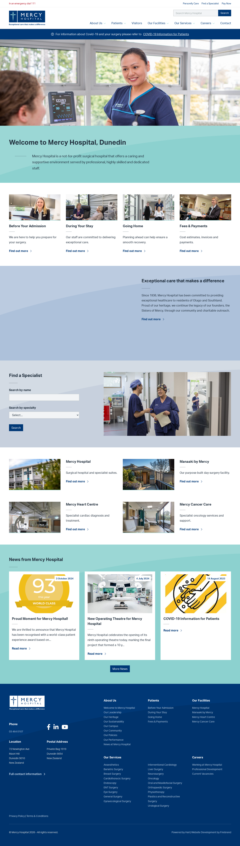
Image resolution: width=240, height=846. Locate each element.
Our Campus (111, 726)
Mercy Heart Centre (203, 716)
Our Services (184, 23)
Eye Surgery (110, 791)
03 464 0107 (16, 731)
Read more (19, 648)
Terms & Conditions (37, 815)
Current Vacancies (202, 773)
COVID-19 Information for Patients (166, 34)
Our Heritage (111, 716)
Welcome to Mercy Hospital (119, 707)
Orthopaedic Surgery (160, 787)
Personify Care (191, 3)
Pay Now (226, 3)
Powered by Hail (181, 832)
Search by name (20, 390)
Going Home (155, 716)
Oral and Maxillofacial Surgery (165, 782)
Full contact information (25, 774)
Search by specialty (22, 407)
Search (224, 12)
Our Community (113, 730)
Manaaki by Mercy (202, 712)
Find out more (18, 251)
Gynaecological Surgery (117, 801)
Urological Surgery (158, 805)
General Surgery (113, 796)
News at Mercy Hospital (117, 744)
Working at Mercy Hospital (207, 764)
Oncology (153, 778)
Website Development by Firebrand (211, 832)
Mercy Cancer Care (203, 721)
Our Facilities (158, 23)
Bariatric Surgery (113, 769)
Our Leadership (112, 712)
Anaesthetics (111, 764)
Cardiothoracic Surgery (117, 778)
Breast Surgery (112, 773)
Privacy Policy (17, 815)
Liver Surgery (155, 769)
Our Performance (114, 739)
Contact (225, 23)
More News (120, 669)
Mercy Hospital (200, 707)
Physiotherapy (156, 791)
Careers (208, 23)
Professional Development (207, 769)
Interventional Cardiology (162, 764)
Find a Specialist (210, 3)
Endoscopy (110, 782)
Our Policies (110, 735)
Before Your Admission (161, 707)
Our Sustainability (114, 721)
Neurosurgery (156, 773)
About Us (98, 23)
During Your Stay (157, 712)
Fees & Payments (158, 721)
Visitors (137, 23)
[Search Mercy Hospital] (195, 13)
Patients (118, 23)
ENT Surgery (111, 787)
